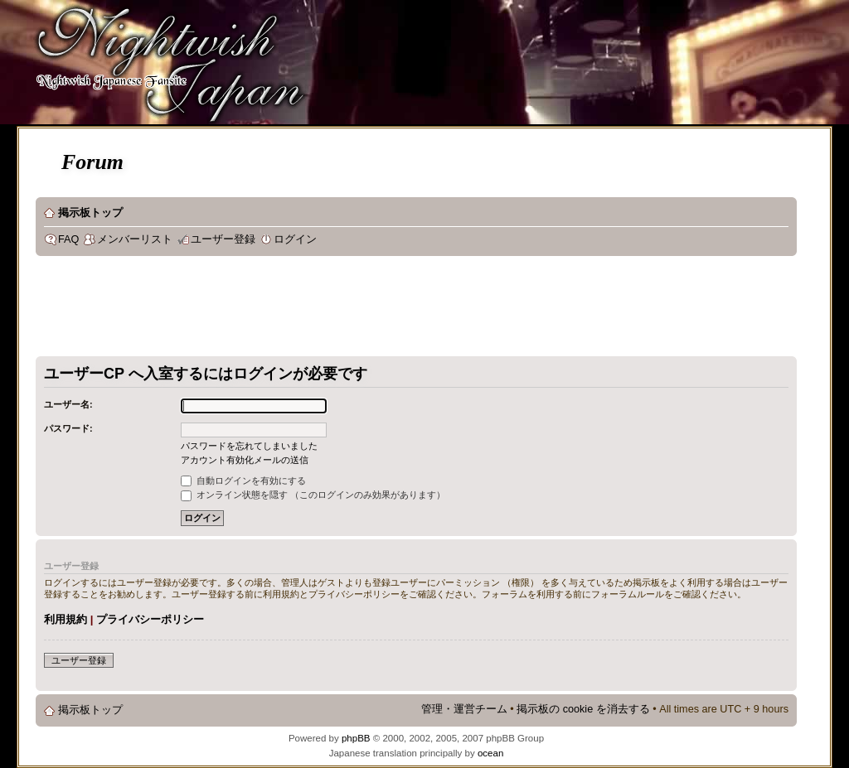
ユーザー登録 (223, 239)
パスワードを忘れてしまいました (249, 446)
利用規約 (65, 619)
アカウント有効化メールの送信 (244, 460)
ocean (490, 753)
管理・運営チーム (464, 709)
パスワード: (68, 428)
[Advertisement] (337, 310)
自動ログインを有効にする (243, 480)
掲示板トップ (90, 213)
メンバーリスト (134, 239)
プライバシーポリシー (150, 619)
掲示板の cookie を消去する (583, 709)
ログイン (295, 239)
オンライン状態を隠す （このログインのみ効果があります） (313, 495)
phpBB (356, 738)
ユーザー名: (68, 404)
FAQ (68, 239)
